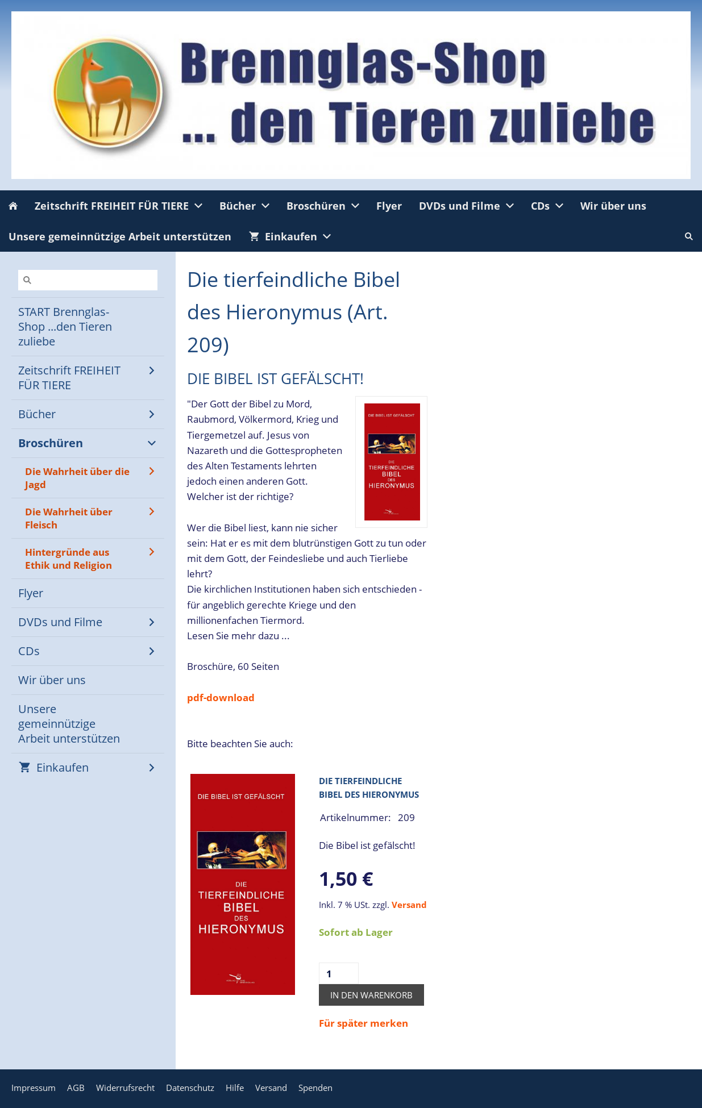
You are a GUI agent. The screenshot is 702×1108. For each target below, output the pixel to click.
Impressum (33, 1087)
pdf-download (221, 697)
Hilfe (235, 1087)
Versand (409, 904)
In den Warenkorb (371, 995)
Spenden (315, 1087)
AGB (76, 1087)
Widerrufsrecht (125, 1087)
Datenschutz (190, 1087)
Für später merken (363, 1023)
